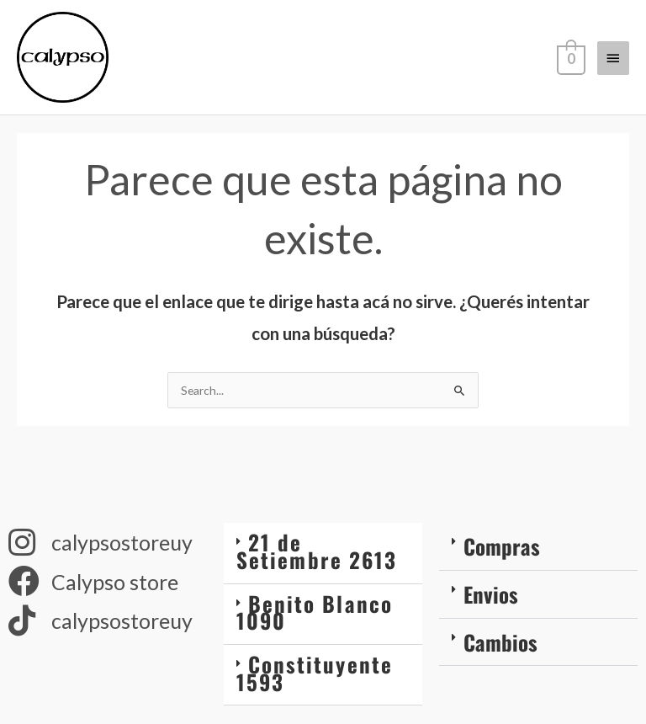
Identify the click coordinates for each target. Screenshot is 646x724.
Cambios (500, 651)
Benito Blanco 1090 (314, 621)
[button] (323, 562)
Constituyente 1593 (314, 681)
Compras (501, 555)
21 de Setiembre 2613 (316, 559)
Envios (490, 603)
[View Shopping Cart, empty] (569, 62)
